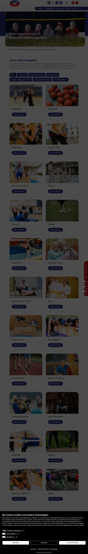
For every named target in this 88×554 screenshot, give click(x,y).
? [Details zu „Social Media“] (18, 534)
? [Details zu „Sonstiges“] (16, 537)
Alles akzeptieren (72, 543)
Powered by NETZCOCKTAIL (43, 552)
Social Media (11, 534)
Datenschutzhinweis (43, 549)
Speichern (44, 543)
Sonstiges (10, 537)
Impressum (33, 549)
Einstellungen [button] (54, 549)
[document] (44, 521)
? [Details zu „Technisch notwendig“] (23, 530)
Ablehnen (15, 543)
